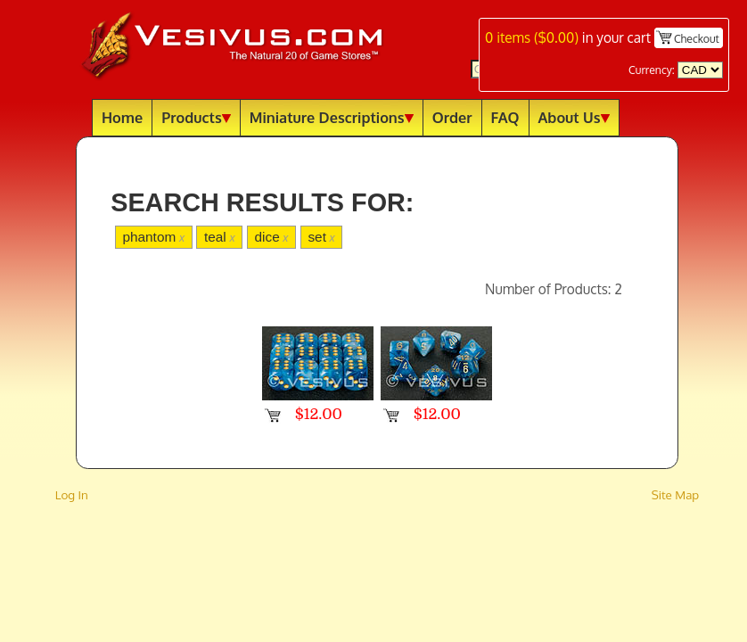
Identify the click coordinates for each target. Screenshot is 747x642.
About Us (574, 117)
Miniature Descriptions (332, 117)
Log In (71, 494)
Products (196, 117)
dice (272, 236)
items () (532, 37)
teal (219, 236)
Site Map (676, 494)
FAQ (505, 117)
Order (452, 117)
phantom (153, 236)
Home (122, 117)
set (321, 236)
